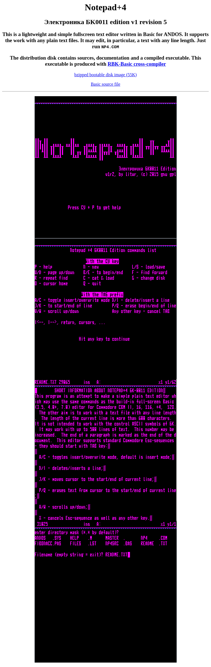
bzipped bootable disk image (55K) (105, 74)
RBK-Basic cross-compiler (137, 64)
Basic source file (105, 84)
